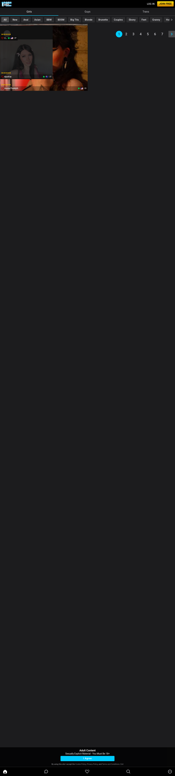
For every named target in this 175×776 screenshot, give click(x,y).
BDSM (61, 19)
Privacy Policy (92, 764)
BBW (49, 19)
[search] (128, 771)
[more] (170, 771)
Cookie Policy (80, 764)
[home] (5, 771)
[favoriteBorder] (87, 771)
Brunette (103, 19)
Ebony (132, 19)
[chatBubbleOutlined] (46, 771)
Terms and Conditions (111, 764)
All (5, 19)
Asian (37, 19)
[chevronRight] (171, 19)
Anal (25, 19)
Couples (118, 19)
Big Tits (74, 19)
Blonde (89, 19)
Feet (144, 19)
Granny (156, 19)
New (15, 19)
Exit (122, 764)
